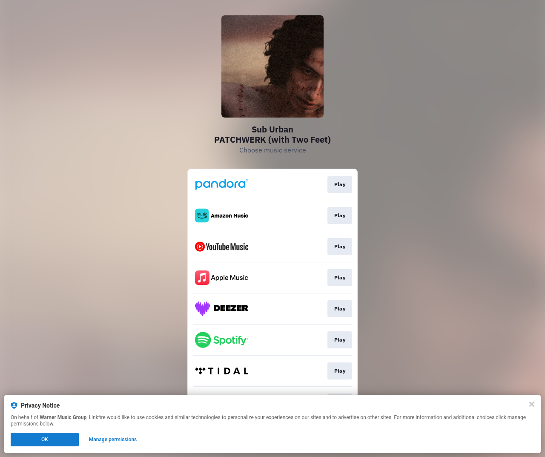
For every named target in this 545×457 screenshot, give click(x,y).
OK (44, 440)
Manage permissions (113, 440)
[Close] (532, 404)
